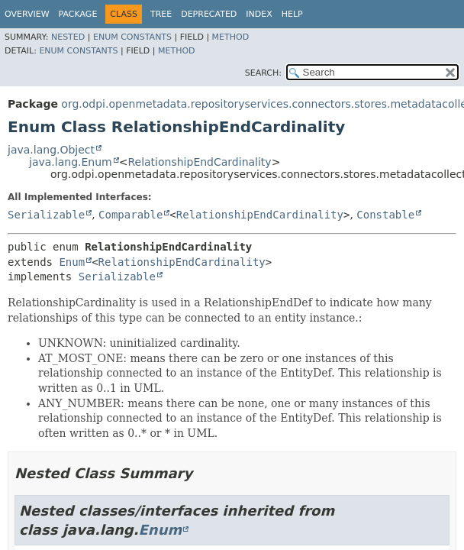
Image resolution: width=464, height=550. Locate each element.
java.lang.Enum (70, 162)
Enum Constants (132, 37)
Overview (27, 14)
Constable (385, 215)
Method (231, 37)
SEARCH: (263, 73)
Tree (161, 14)
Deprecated (209, 14)
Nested (68, 37)
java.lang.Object (51, 150)
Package (78, 14)
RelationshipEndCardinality (199, 162)
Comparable (130, 215)
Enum (72, 262)
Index (259, 14)
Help (292, 14)
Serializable (46, 215)
